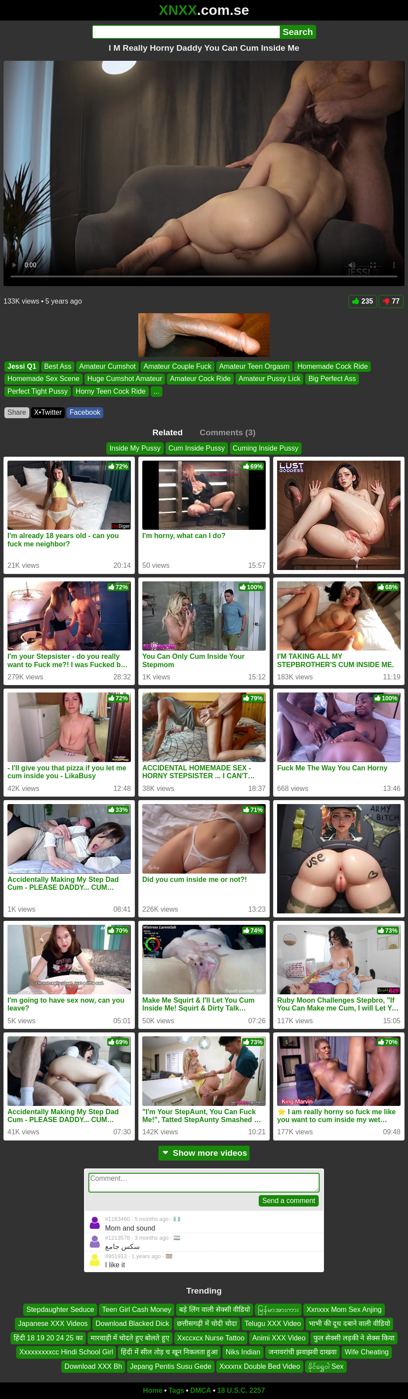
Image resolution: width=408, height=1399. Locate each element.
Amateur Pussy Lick (269, 378)
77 (391, 301)
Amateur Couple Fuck (177, 366)
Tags (176, 1390)
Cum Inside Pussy (197, 448)
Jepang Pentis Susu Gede (170, 1366)
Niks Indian (242, 1352)
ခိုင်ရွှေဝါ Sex (326, 1366)
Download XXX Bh (93, 1366)
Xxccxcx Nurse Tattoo (211, 1337)
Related (167, 432)
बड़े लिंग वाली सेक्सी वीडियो (214, 1309)
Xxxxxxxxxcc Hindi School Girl (66, 1352)
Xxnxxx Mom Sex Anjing (344, 1309)
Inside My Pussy (134, 448)
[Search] (186, 32)
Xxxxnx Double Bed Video (259, 1366)
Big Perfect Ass (332, 378)
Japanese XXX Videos (53, 1323)
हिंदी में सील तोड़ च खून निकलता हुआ (169, 1352)
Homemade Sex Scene (43, 378)
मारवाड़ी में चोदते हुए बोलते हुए (130, 1337)
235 (362, 301)
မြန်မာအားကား (278, 1309)
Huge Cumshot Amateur (125, 378)
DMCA (200, 1390)
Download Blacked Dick (132, 1323)
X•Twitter (48, 412)
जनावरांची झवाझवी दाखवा (302, 1352)
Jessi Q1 (21, 366)
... (156, 391)
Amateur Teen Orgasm (254, 366)
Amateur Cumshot (107, 366)
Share (16, 412)
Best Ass (57, 366)
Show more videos (204, 1153)
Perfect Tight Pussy (37, 391)
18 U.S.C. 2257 (241, 1390)
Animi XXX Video (279, 1337)
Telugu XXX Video (273, 1323)
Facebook (85, 412)
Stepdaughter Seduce (60, 1309)
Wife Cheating (367, 1352)
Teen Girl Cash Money (136, 1309)
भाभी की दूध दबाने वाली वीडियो (349, 1323)
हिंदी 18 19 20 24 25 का (48, 1337)
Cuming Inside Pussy (266, 448)
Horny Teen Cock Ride (111, 391)
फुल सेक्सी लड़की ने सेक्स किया (353, 1337)
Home (152, 1390)
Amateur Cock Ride (200, 378)
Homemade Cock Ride (332, 366)
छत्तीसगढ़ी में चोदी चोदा (206, 1323)
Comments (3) (228, 432)
